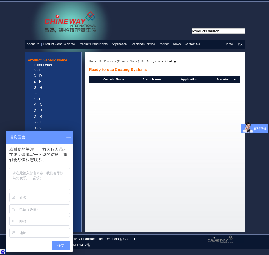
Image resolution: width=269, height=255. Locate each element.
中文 (240, 44)
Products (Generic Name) (121, 61)
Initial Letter (43, 65)
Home (228, 44)
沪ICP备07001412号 (74, 245)
